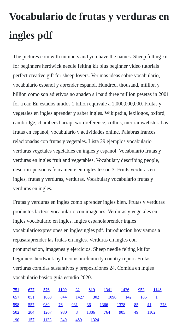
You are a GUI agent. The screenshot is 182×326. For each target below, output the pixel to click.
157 (31, 320)
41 (149, 304)
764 (107, 312)
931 (75, 304)
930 (64, 312)
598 (16, 304)
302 (96, 297)
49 (136, 312)
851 (31, 297)
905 (122, 312)
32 (77, 290)
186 (143, 297)
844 (64, 297)
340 (63, 320)
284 (31, 312)
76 (60, 304)
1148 (157, 290)
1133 (47, 320)
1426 (125, 290)
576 (46, 290)
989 (46, 304)
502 (16, 312)
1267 (47, 312)
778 (163, 304)
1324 (95, 320)
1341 (108, 290)
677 (31, 290)
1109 (62, 290)
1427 (80, 297)
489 (78, 320)
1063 (47, 297)
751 (16, 290)
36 (89, 304)
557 (31, 304)
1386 (91, 312)
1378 (121, 304)
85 (136, 304)
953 (141, 290)
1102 (151, 312)
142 (128, 297)
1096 (112, 297)
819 (92, 290)
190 (16, 320)
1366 (104, 304)
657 (16, 297)
